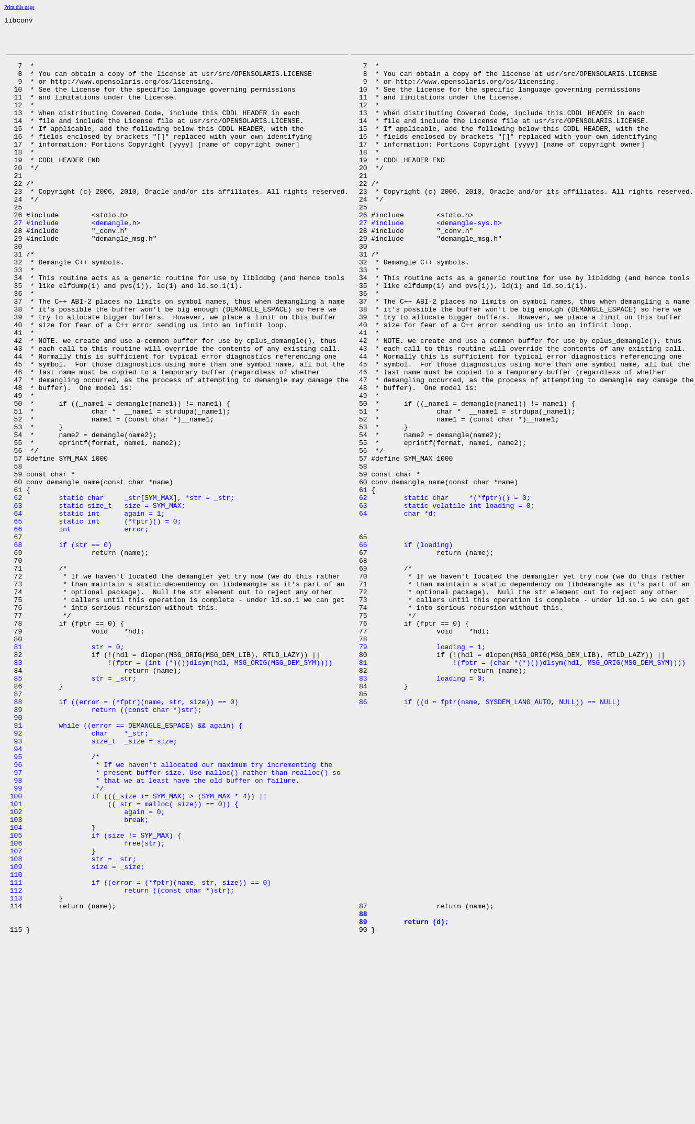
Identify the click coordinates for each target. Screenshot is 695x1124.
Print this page (19, 7)
